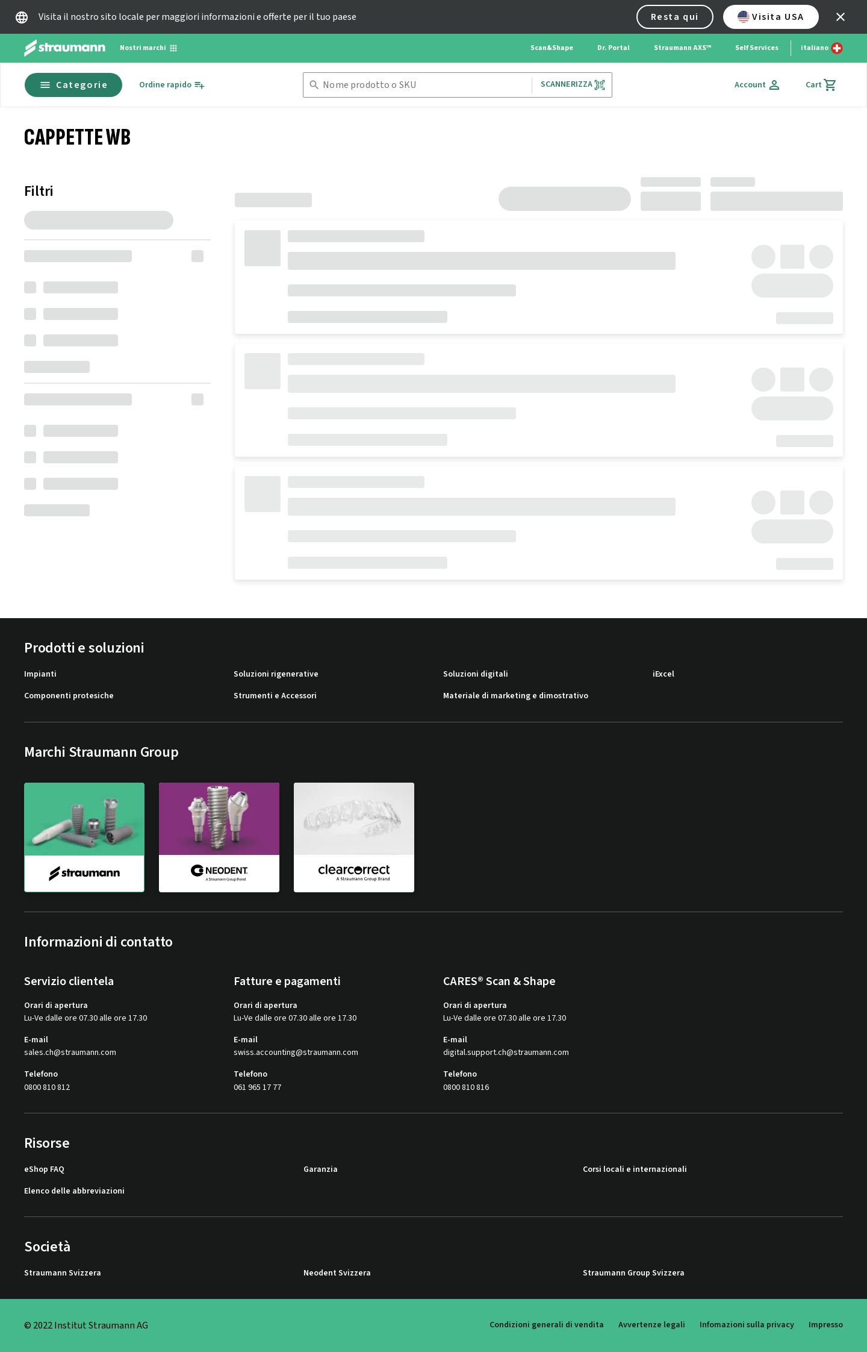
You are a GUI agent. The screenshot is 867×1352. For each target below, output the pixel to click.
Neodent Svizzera (337, 1273)
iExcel (663, 674)
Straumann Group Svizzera (634, 1273)
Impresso (826, 1325)
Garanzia (320, 1169)
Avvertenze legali (651, 1325)
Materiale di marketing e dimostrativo (515, 696)
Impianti (40, 674)
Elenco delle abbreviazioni (74, 1191)
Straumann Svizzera (62, 1273)
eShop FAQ (44, 1169)
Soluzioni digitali (475, 674)
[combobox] (424, 85)
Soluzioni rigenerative (276, 674)
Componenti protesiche (69, 696)
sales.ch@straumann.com (70, 1053)
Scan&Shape (551, 48)
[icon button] (840, 17)
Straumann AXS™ (682, 48)
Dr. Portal (613, 48)
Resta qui (675, 16)
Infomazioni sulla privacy (747, 1325)
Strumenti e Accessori (275, 696)
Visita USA (771, 16)
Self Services (756, 48)
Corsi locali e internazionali (635, 1169)
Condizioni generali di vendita (546, 1325)
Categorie (73, 85)
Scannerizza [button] (573, 84)
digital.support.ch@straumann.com (506, 1053)
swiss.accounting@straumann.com (296, 1053)
